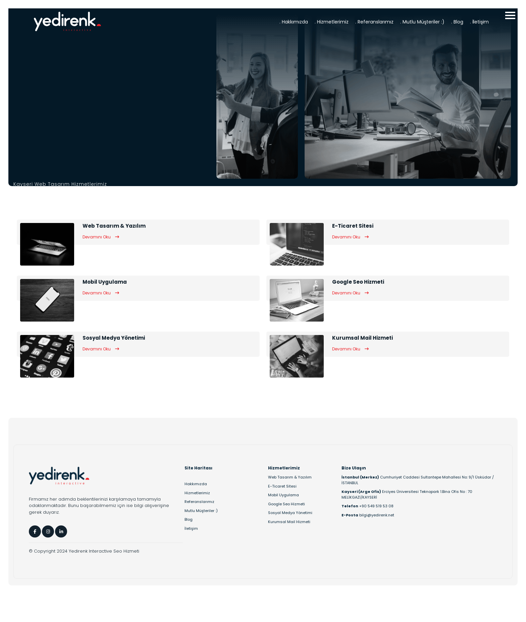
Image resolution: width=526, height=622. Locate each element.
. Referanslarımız (374, 21)
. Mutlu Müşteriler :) (422, 21)
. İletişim (479, 21)
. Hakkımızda (293, 21)
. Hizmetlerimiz (332, 21)
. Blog (457, 21)
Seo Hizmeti (126, 551)
